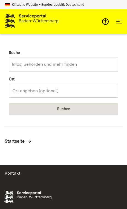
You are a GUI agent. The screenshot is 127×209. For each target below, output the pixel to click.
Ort (12, 79)
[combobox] (63, 64)
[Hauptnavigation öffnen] (119, 21)
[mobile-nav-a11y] (105, 21)
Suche (14, 52)
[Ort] (63, 91)
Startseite (15, 141)
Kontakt (13, 173)
